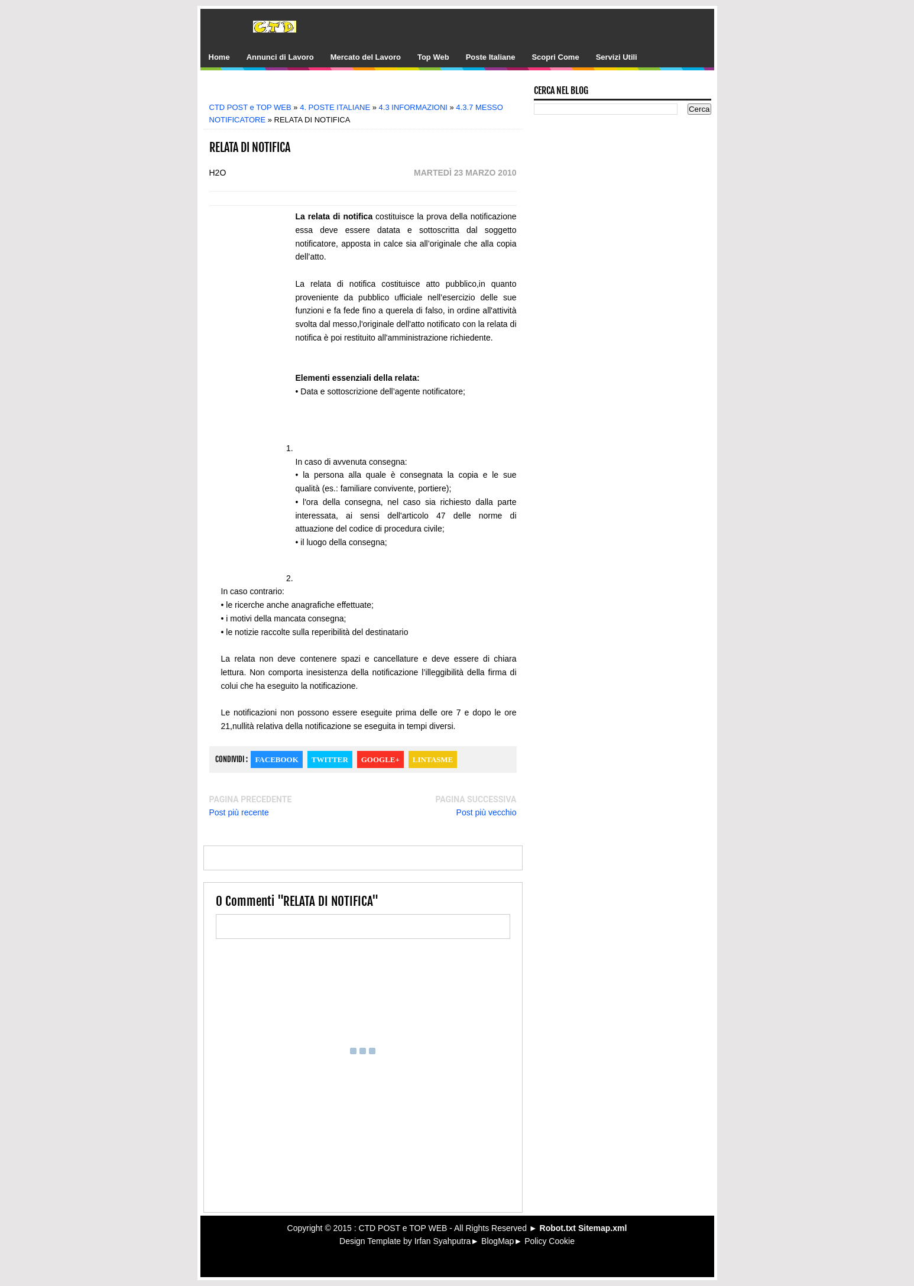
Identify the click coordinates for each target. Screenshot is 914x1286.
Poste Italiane (491, 57)
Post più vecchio (486, 812)
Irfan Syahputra (442, 1241)
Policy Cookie (549, 1241)
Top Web (433, 57)
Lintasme (433, 759)
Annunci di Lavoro (280, 57)
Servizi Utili (616, 57)
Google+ (380, 759)
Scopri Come (555, 57)
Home (219, 57)
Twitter (330, 759)
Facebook (276, 759)
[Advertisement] (371, 90)
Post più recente (239, 812)
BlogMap (497, 1241)
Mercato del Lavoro (365, 57)
